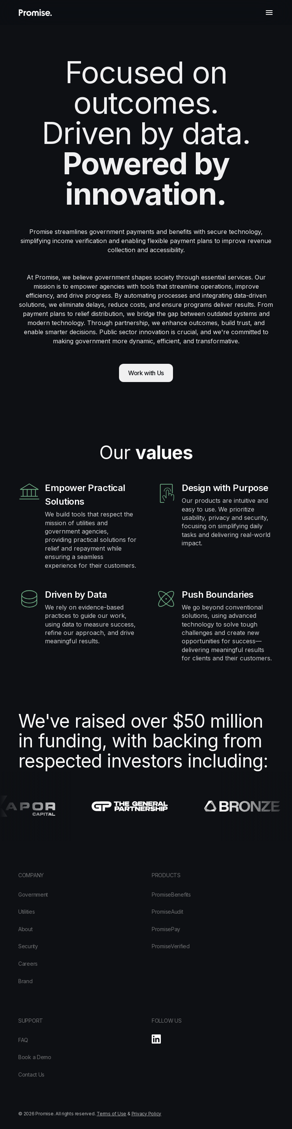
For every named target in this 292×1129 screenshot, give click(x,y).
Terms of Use (111, 1113)
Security (28, 946)
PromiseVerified (171, 946)
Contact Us (31, 1074)
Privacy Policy (147, 1113)
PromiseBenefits (171, 894)
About (25, 929)
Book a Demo (34, 1057)
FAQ (23, 1040)
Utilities (26, 911)
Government (33, 894)
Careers (28, 963)
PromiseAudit (167, 911)
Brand (25, 981)
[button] (269, 12)
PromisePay (166, 929)
